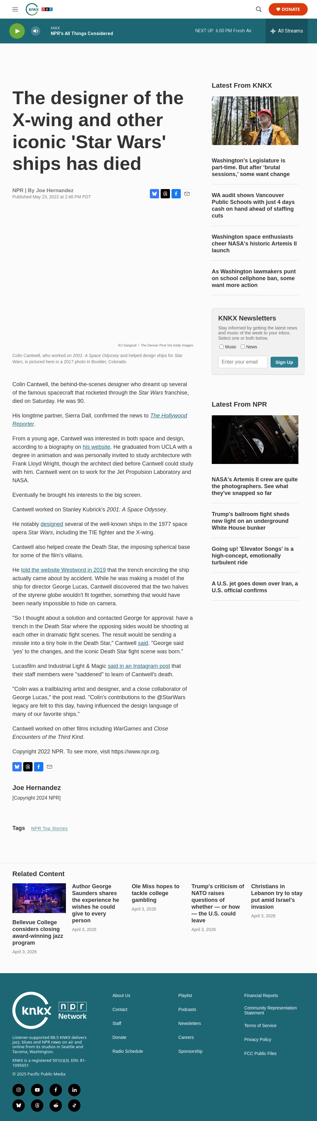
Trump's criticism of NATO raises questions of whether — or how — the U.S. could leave (217, 903)
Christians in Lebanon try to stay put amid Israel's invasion (276, 896)
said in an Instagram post (139, 666)
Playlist (185, 995)
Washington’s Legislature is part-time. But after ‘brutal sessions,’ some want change (251, 167)
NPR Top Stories (49, 828)
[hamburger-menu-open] (15, 9)
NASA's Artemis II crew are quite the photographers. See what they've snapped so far (255, 486)
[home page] (39, 9)
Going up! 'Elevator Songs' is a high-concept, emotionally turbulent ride (253, 556)
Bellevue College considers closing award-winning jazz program (37, 932)
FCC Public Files (260, 1053)
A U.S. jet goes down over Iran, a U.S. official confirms (255, 587)
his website (96, 447)
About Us (121, 995)
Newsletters (189, 1023)
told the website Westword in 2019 (63, 570)
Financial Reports (261, 995)
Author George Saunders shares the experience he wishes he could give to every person (95, 903)
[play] (17, 31)
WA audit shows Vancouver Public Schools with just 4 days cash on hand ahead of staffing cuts (253, 205)
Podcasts (187, 1009)
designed (52, 524)
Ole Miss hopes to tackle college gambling (156, 893)
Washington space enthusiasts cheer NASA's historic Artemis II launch (254, 244)
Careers (186, 1037)
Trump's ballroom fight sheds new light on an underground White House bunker (250, 521)
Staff (116, 1023)
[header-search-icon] (259, 9)
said (143, 643)
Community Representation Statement (270, 1010)
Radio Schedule (127, 1051)
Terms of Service (260, 1025)
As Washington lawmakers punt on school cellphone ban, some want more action (254, 278)
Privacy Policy (257, 1039)
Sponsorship (190, 1051)
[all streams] (287, 31)
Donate (291, 9)
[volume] (35, 31)
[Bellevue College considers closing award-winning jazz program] (39, 898)
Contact (119, 1009)
